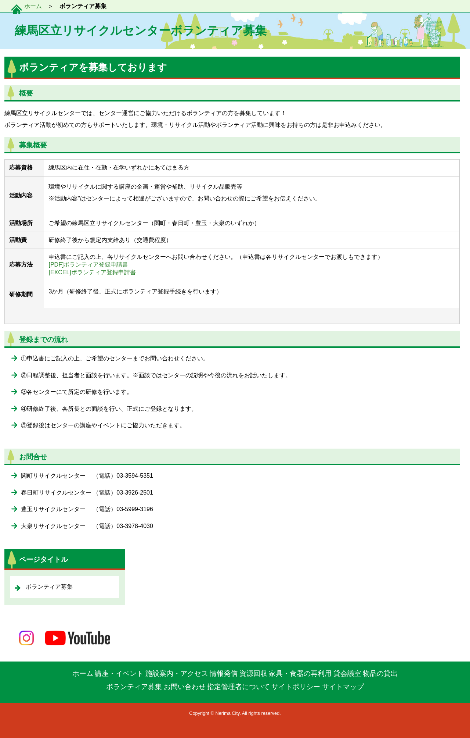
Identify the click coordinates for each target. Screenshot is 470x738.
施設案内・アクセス (176, 673)
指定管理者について (238, 687)
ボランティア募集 (134, 687)
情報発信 (224, 673)
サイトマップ (343, 687)
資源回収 (253, 673)
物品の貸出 (380, 673)
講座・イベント (119, 673)
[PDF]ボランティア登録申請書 (88, 264)
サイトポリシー (295, 687)
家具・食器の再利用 (300, 673)
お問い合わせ (185, 687)
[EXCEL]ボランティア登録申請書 (91, 272)
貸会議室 (347, 673)
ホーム (33, 6)
